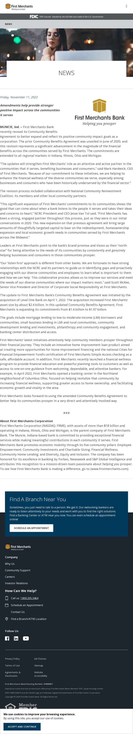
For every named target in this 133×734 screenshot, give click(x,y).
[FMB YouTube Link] (26, 639)
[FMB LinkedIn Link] (16, 639)
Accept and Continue (22, 726)
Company (11, 557)
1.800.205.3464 (29, 598)
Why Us (9, 564)
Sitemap (38, 665)
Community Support (17, 570)
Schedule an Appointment (27, 605)
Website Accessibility (40, 674)
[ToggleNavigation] (126, 5)
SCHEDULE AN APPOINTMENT (31, 528)
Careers (10, 577)
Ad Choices (40, 658)
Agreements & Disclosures (13, 674)
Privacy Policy (12, 658)
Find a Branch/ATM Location (28, 619)
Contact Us (18, 612)
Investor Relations (16, 583)
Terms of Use (12, 665)
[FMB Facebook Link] (7, 639)
